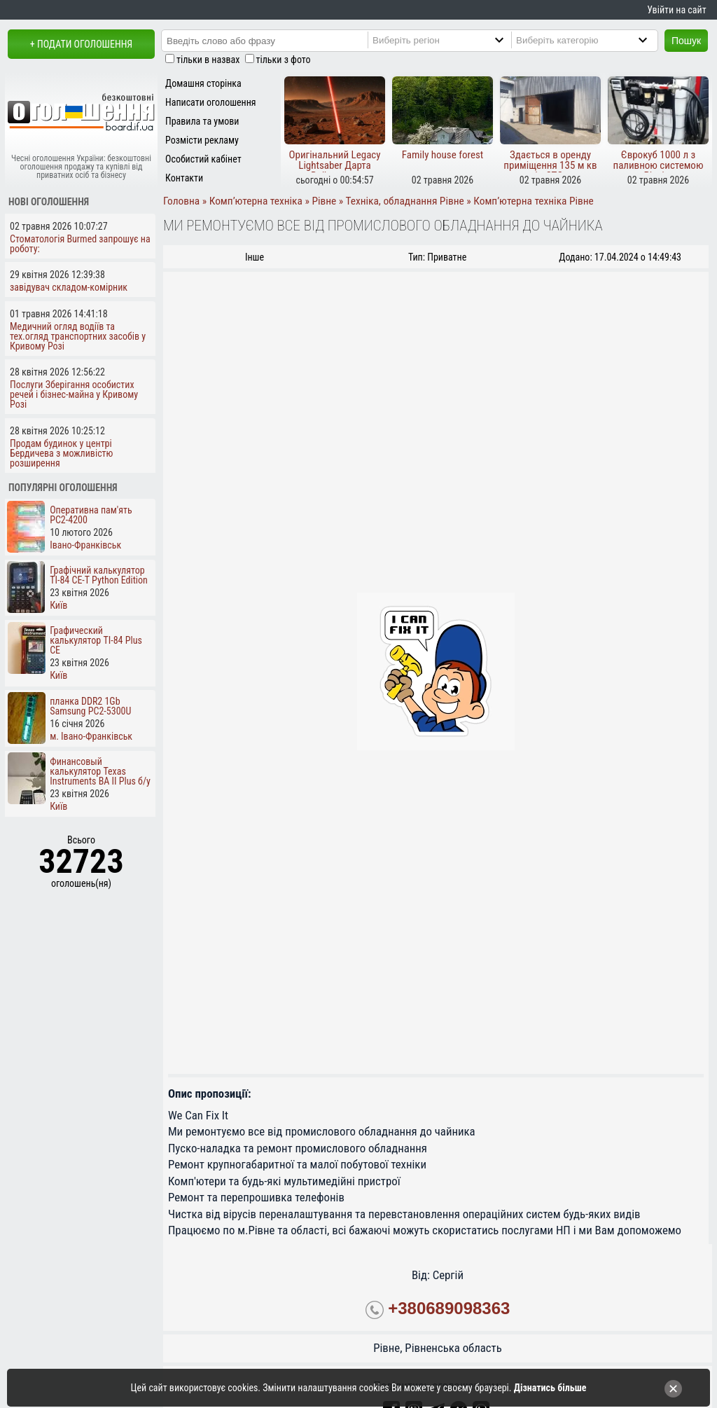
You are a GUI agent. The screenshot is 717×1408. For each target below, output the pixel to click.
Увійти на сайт (676, 9)
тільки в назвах (207, 59)
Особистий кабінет (203, 159)
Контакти (184, 178)
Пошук (686, 40)
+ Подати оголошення (81, 44)
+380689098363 (449, 1308)
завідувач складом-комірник (68, 287)
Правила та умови (202, 121)
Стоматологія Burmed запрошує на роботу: (80, 243)
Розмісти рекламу (202, 140)
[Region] (452, 40)
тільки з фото (283, 59)
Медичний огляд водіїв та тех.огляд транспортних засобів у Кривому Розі (78, 336)
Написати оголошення (210, 102)
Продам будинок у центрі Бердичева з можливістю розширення (61, 453)
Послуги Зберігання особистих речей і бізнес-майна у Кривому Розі (74, 394)
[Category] (596, 40)
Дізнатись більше (550, 1387)
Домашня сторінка (203, 83)
